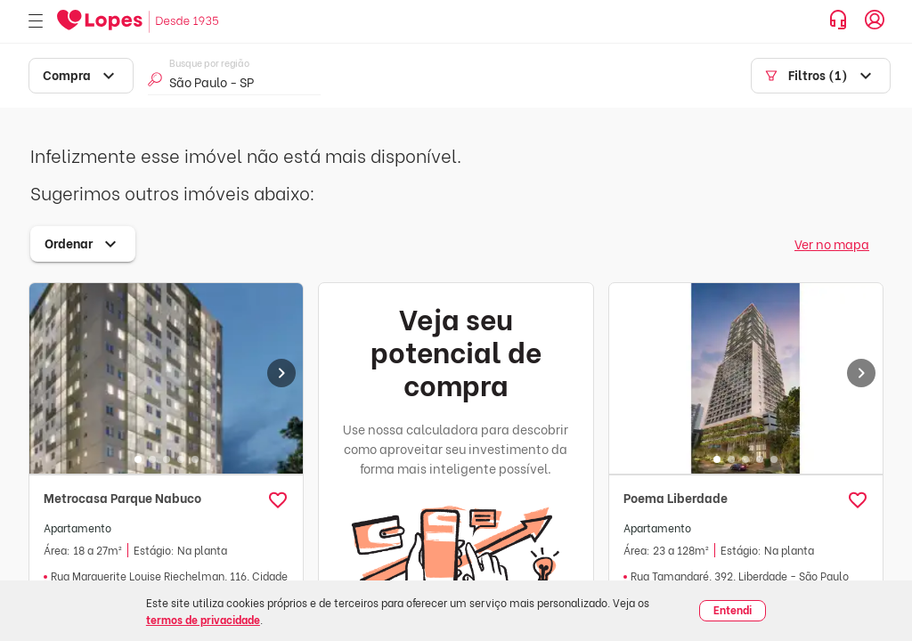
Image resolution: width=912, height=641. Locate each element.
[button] (278, 500)
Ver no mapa (831, 243)
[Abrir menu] (35, 21)
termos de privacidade (203, 619)
